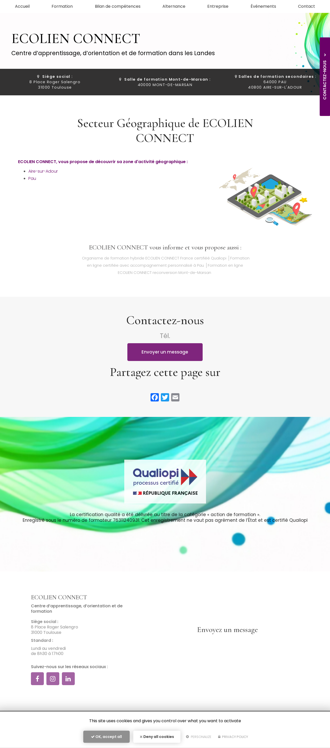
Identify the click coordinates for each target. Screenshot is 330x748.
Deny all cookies (157, 736)
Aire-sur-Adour (43, 171)
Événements (263, 6)
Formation (62, 6)
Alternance (173, 6)
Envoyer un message (165, 352)
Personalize (198, 736)
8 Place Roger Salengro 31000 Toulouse (54, 82)
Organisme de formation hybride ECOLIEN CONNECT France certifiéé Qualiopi (154, 258)
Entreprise (217, 6)
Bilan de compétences (118, 6)
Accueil (22, 6)
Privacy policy (233, 736)
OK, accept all (106, 736)
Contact (306, 6)
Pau (32, 178)
